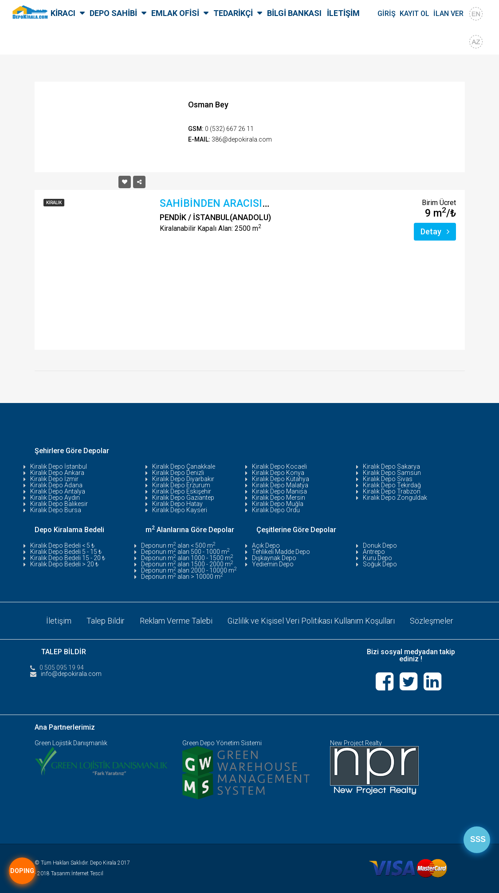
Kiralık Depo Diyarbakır (183, 478)
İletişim (58, 620)
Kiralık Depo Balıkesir (59, 503)
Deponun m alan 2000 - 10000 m (189, 570)
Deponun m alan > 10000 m (182, 576)
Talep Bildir (105, 620)
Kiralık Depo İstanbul (58, 466)
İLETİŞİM (343, 13)
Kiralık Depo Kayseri (179, 510)
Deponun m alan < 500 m (178, 545)
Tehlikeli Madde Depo (281, 551)
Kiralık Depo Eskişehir (181, 491)
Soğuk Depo (380, 564)
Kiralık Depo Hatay (177, 503)
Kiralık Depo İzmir (54, 478)
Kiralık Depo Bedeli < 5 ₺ (62, 545)
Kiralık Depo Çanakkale (183, 466)
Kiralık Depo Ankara (57, 472)
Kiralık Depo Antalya (57, 491)
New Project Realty (356, 743)
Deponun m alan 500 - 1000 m (185, 551)
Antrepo (374, 551)
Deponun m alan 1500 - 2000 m (187, 564)
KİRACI (63, 13)
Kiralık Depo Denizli (178, 472)
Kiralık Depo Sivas (388, 478)
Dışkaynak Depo (274, 557)
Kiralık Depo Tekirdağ (392, 485)
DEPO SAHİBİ (113, 13)
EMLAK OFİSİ (175, 13)
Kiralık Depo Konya (278, 472)
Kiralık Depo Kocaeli (279, 466)
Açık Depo (266, 545)
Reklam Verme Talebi (175, 620)
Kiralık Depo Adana (56, 485)
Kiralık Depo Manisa (279, 491)
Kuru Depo (377, 557)
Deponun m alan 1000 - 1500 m (187, 557)
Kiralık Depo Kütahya (280, 478)
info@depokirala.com (71, 673)
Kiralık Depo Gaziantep (183, 497)
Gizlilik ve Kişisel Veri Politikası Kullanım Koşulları (311, 620)
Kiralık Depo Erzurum (181, 485)
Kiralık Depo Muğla (277, 503)
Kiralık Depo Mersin (278, 497)
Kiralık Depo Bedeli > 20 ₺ (64, 564)
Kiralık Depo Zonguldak (395, 497)
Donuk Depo (380, 545)
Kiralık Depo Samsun (392, 472)
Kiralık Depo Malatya (280, 485)
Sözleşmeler (431, 620)
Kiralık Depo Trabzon (391, 491)
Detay (434, 231)
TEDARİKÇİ (233, 13)
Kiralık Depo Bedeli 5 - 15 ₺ (66, 551)
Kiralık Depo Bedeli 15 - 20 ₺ (67, 557)
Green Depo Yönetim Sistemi (222, 743)
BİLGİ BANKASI (294, 13)
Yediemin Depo (273, 564)
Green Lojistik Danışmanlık (71, 743)
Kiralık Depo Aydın (55, 497)
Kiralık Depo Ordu (276, 510)
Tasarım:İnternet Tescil (77, 873)
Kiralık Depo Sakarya (391, 466)
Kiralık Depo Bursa (55, 510)
